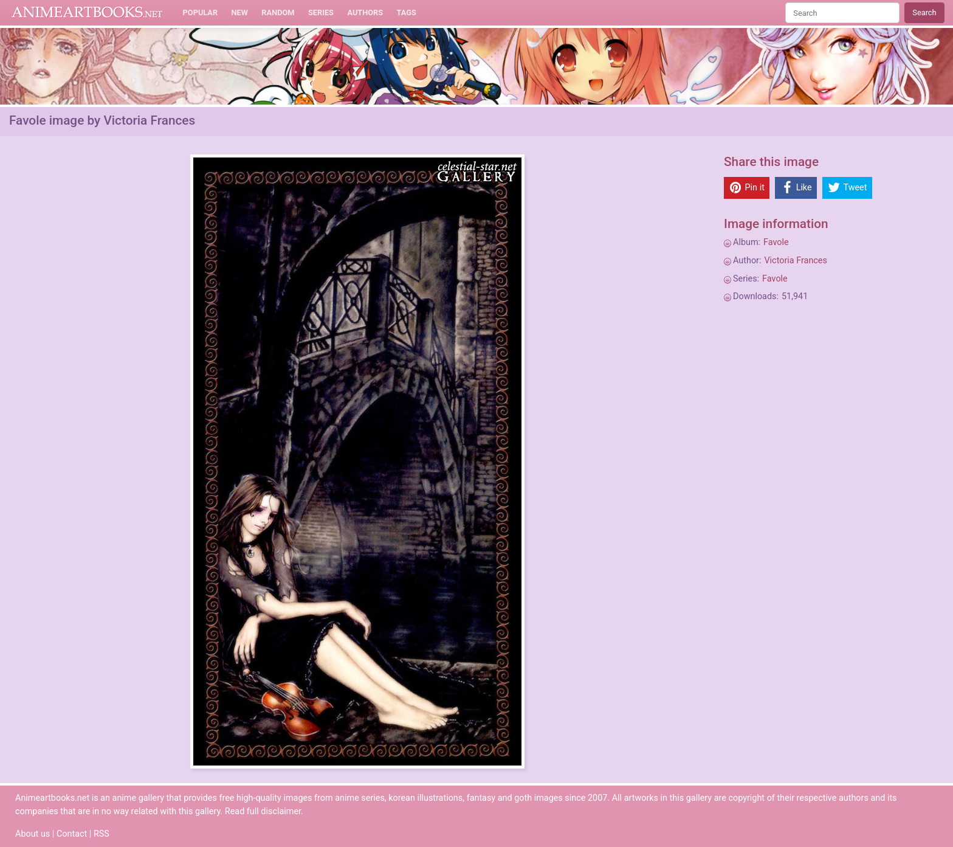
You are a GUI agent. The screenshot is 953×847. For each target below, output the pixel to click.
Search (924, 12)
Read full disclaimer (263, 811)
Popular (200, 12)
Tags (406, 12)
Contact (72, 834)
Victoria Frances (795, 260)
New (240, 12)
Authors (365, 12)
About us (32, 834)
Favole (776, 242)
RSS (101, 834)
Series (321, 12)
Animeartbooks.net (87, 13)
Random (277, 12)
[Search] (842, 12)
